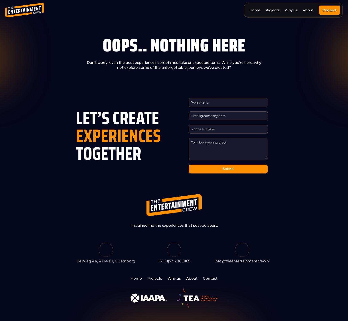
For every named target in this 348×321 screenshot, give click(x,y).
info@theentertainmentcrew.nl (242, 262)
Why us (291, 10)
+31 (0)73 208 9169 (174, 262)
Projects (272, 10)
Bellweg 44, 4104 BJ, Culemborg (106, 262)
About (308, 10)
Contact (210, 278)
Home (254, 10)
